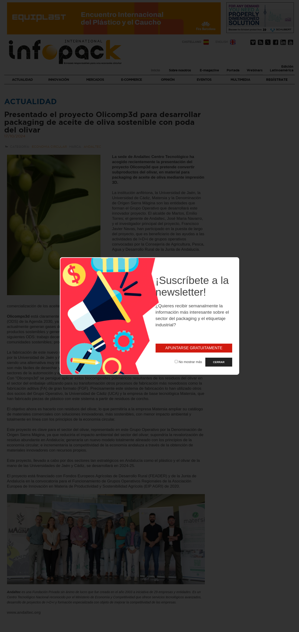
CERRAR (218, 362)
